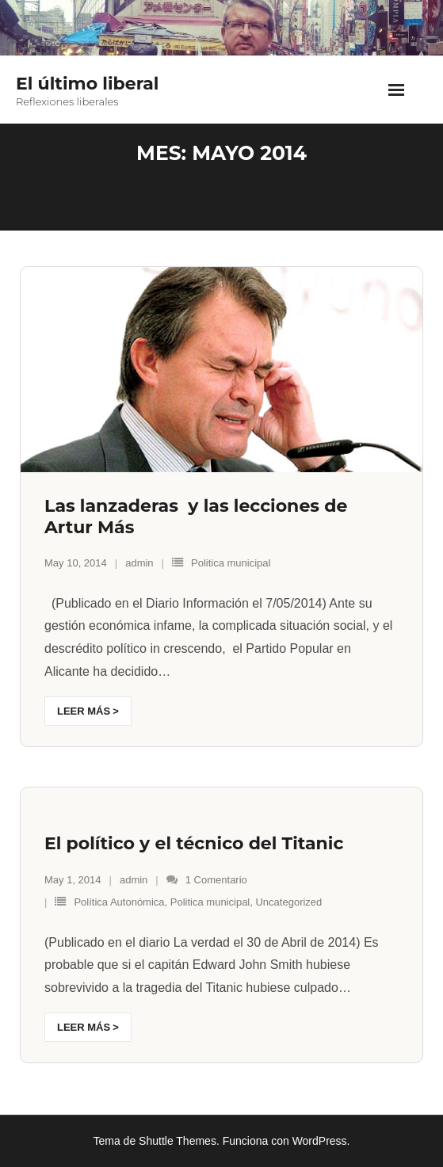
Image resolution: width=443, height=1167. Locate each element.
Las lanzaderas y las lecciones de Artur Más (195, 516)
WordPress (319, 1141)
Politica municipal (230, 563)
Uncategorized (288, 902)
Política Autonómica (119, 902)
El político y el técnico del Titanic (193, 843)
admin (139, 563)
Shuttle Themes (177, 1141)
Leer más (83, 711)
